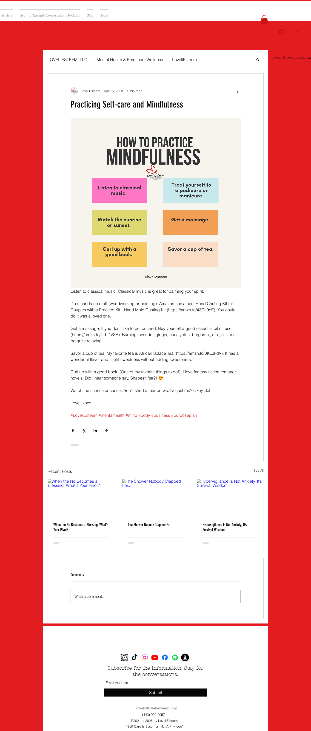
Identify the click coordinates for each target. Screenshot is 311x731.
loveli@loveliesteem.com (156, 708)
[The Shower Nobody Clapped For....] (155, 497)
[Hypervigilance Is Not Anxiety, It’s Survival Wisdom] (230, 497)
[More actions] (238, 91)
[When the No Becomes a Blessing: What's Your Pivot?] (81, 497)
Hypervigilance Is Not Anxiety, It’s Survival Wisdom (225, 527)
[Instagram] (144, 657)
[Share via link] (106, 430)
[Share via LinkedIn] (95, 430)
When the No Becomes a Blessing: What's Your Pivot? (80, 527)
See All (259, 470)
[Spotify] (175, 657)
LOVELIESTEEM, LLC (67, 59)
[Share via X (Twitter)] (84, 430)
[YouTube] (155, 657)
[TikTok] (134, 657)
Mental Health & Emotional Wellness (130, 59)
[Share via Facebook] (73, 430)
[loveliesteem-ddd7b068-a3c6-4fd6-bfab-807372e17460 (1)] (124, 657)
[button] (264, 20)
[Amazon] (185, 657)
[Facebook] (165, 657)
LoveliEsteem (184, 59)
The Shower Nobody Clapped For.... (151, 524)
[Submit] (155, 692)
